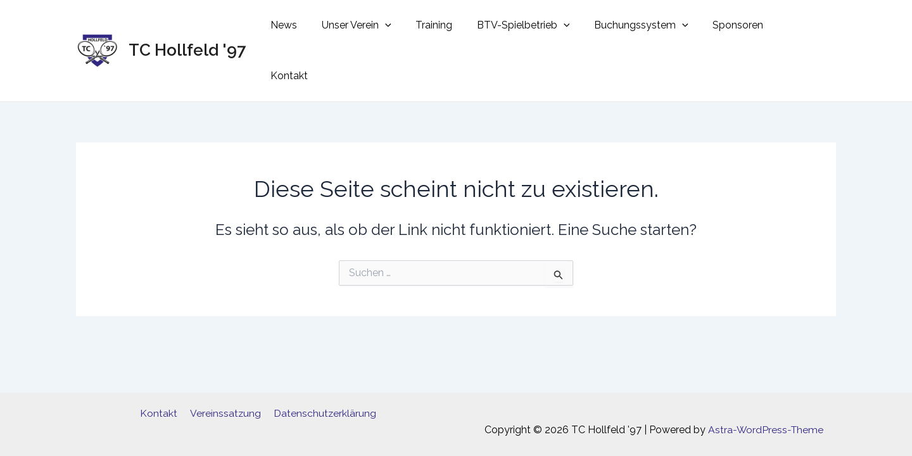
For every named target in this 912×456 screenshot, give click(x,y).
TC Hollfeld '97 (187, 26)
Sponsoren (743, 27)
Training (451, 27)
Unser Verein (378, 27)
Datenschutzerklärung (322, 413)
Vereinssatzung (225, 413)
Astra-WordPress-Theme (766, 430)
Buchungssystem (650, 27)
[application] (406, 27)
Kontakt (807, 27)
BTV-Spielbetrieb (536, 27)
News (309, 27)
